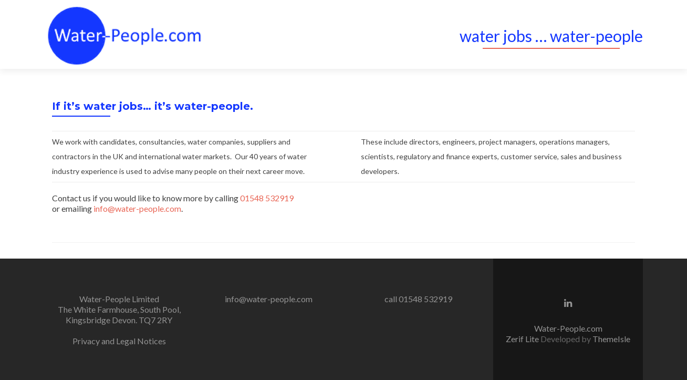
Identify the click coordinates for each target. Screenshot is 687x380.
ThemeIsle (611, 339)
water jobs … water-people (551, 35)
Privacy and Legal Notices (119, 341)
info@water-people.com (137, 208)
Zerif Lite (523, 339)
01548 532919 (267, 198)
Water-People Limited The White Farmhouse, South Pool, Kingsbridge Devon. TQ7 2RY (119, 309)
